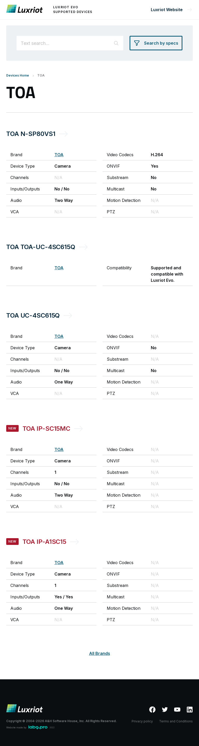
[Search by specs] (156, 43)
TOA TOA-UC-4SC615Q (40, 247)
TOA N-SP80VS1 (30, 134)
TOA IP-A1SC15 (44, 541)
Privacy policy (142, 721)
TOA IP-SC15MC (46, 428)
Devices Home (17, 75)
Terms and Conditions (176, 721)
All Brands (99, 653)
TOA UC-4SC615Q (33, 315)
